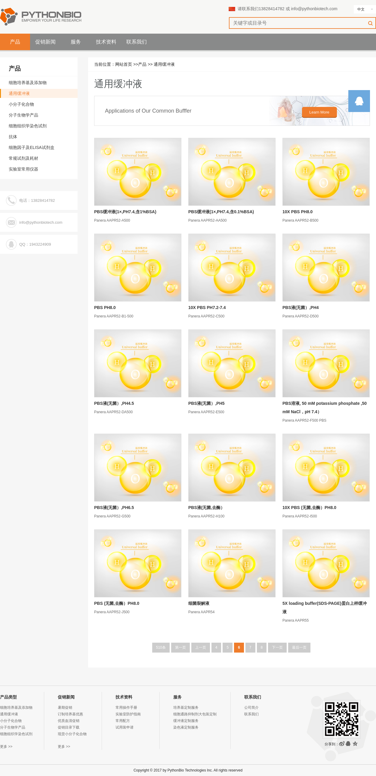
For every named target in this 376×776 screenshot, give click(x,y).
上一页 (200, 647)
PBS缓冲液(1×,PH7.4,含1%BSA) (125, 211)
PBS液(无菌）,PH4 (300, 307)
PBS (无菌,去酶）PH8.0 (116, 603)
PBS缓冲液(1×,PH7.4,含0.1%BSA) (221, 211)
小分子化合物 (21, 104)
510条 (161, 647)
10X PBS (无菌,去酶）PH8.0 (309, 507)
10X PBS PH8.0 (297, 211)
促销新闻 (45, 42)
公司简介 (251, 707)
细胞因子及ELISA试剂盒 (31, 147)
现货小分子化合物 (72, 734)
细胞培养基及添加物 (28, 82)
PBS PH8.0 (105, 307)
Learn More (319, 112)
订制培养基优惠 (70, 714)
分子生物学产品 (23, 115)
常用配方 (123, 721)
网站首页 (123, 64)
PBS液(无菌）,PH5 (206, 403)
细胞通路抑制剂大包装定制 (195, 714)
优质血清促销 (68, 721)
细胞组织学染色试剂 (28, 125)
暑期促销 (65, 707)
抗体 (13, 136)
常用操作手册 (126, 707)
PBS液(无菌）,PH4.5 (114, 403)
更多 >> (6, 746)
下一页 (277, 647)
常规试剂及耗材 (23, 158)
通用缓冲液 (164, 64)
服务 (76, 42)
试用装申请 (125, 727)
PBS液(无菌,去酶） (206, 507)
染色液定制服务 (186, 727)
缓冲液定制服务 (186, 721)
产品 (15, 42)
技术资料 (106, 42)
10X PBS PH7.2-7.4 (207, 307)
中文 (361, 9)
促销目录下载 (68, 727)
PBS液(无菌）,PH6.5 (114, 507)
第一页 (180, 647)
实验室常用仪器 (23, 169)
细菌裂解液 (198, 603)
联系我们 (136, 42)
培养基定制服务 (186, 707)
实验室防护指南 (128, 714)
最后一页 (299, 647)
